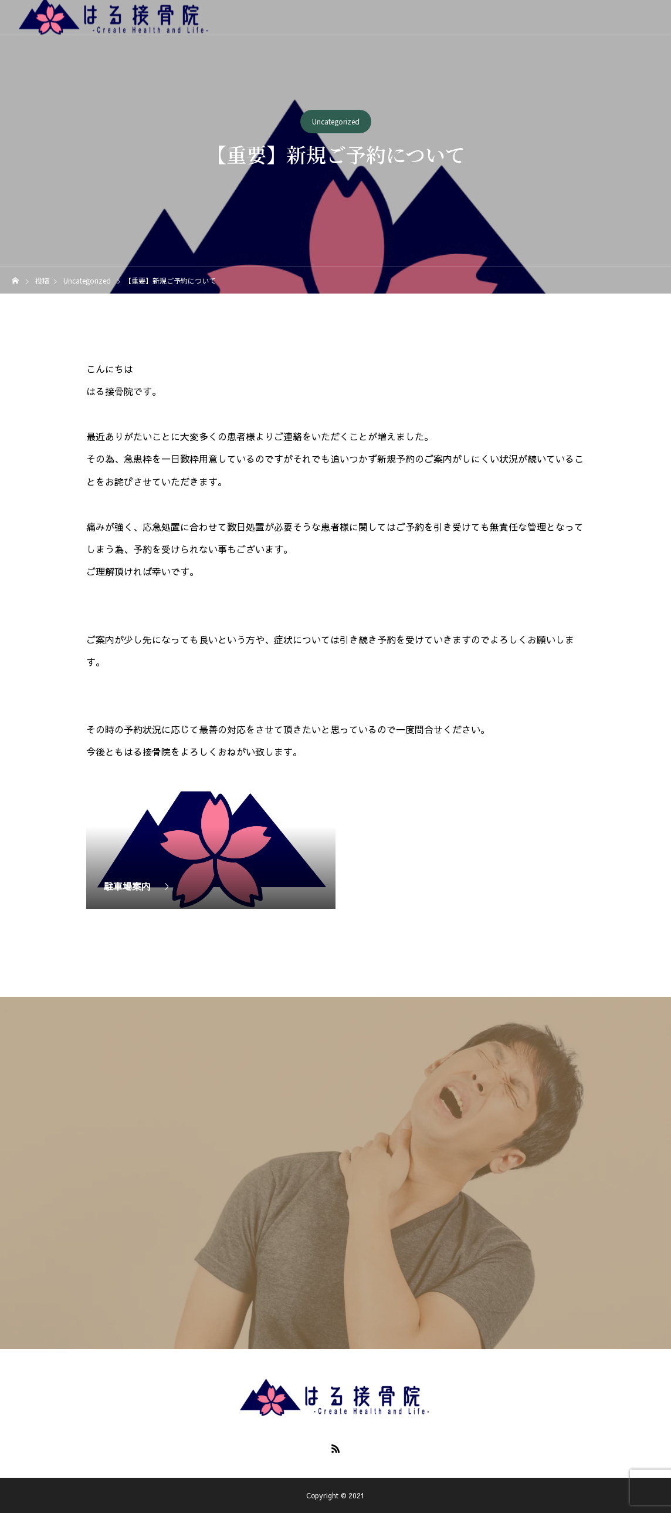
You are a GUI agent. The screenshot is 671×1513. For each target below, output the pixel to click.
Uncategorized (336, 122)
